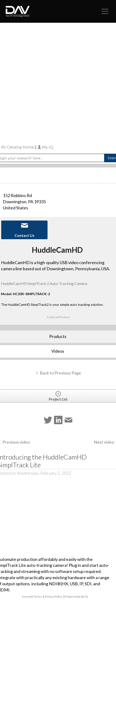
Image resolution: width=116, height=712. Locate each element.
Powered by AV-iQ (76, 596)
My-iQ (45, 147)
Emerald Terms (32, 596)
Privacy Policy (53, 596)
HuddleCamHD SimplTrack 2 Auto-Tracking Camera (44, 283)
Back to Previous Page (58, 372)
